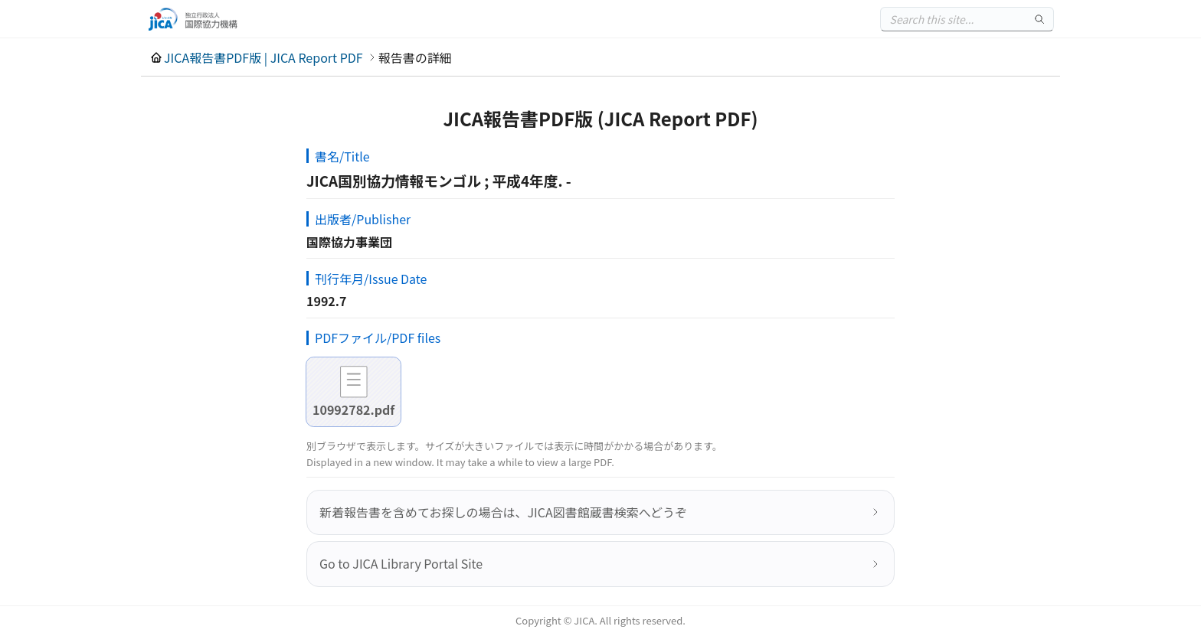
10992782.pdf (353, 409)
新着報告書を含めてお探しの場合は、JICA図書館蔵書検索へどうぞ (503, 512)
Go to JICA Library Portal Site (401, 563)
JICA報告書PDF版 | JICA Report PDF (263, 57)
